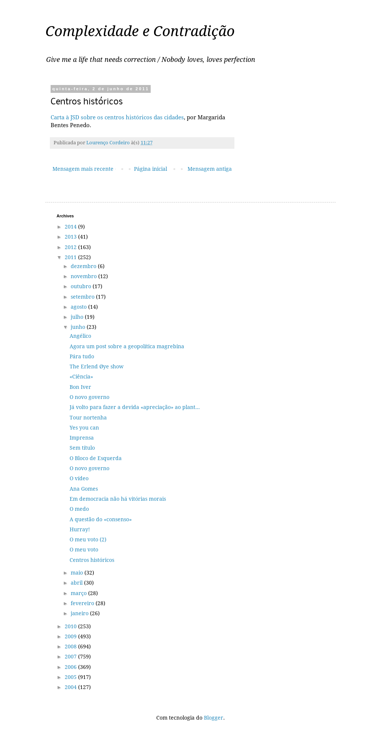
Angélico (80, 336)
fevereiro (83, 603)
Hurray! (80, 529)
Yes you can (84, 428)
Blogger (213, 718)
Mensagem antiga (210, 169)
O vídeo (79, 478)
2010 (71, 626)
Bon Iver (80, 387)
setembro (83, 297)
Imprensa (82, 438)
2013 (71, 237)
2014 (71, 227)
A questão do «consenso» (101, 519)
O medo (79, 509)
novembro (84, 276)
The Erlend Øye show (97, 366)
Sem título (82, 448)
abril (77, 583)
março (79, 593)
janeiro (80, 613)
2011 (71, 257)
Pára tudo (82, 356)
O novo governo (89, 397)
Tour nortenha (88, 418)
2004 (71, 687)
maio (77, 573)
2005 (71, 677)
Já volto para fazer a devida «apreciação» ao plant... (135, 407)
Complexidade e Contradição (140, 31)
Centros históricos (92, 560)
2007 (71, 657)
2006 (71, 667)
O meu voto (84, 550)
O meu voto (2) (88, 539)
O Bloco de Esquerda (96, 458)
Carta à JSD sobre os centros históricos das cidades (117, 117)
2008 (71, 646)
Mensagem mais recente (82, 169)
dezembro (84, 266)
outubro (82, 286)
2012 (71, 247)
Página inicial (150, 169)
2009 (71, 636)
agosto (79, 307)
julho (78, 317)
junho (79, 327)
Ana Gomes (84, 489)
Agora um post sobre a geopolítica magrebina (127, 346)
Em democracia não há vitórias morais (118, 499)
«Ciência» (81, 377)
